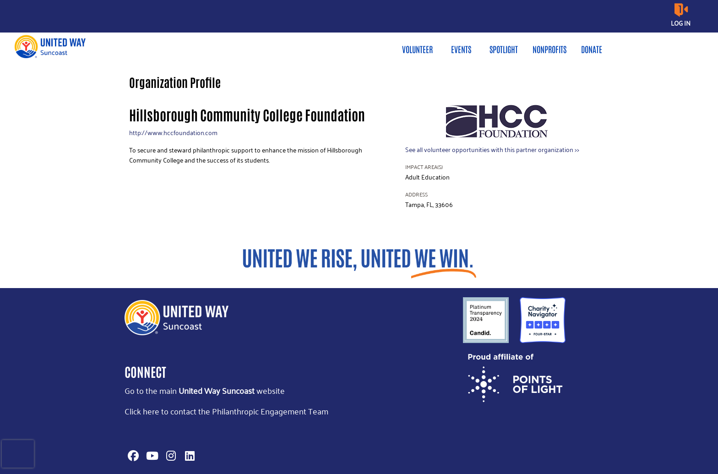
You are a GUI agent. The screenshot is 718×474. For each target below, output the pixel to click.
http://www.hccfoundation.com (173, 132)
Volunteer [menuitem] (417, 49)
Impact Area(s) (424, 167)
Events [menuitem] (461, 49)
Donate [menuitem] (591, 49)
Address (416, 194)
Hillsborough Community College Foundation (247, 114)
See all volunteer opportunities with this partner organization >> (492, 149)
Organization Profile (175, 82)
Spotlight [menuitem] (504, 49)
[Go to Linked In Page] (188, 455)
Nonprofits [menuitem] (549, 49)
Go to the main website (205, 390)
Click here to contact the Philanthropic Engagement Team (226, 411)
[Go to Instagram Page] (169, 455)
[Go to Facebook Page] (132, 455)
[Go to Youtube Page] (150, 455)
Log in (681, 23)
